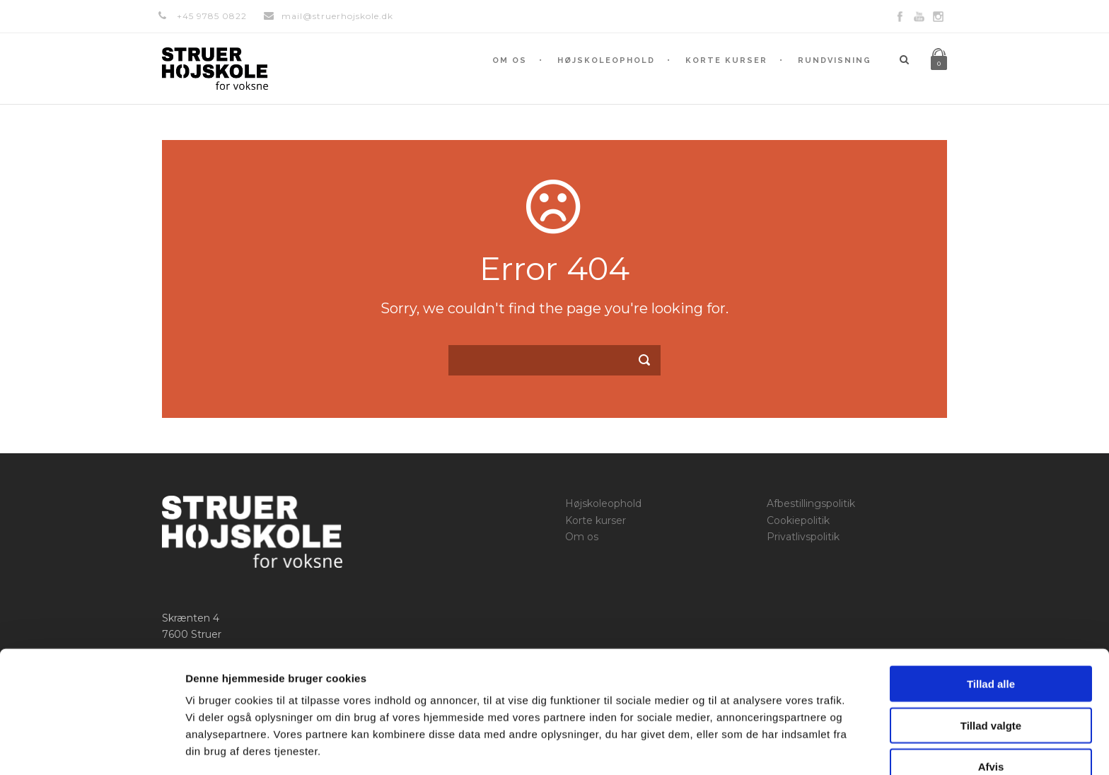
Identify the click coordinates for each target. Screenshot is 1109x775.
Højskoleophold (606, 60)
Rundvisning (834, 60)
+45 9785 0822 (212, 16)
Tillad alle (991, 634)
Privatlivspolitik (803, 536)
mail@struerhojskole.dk (337, 16)
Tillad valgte (990, 676)
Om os (509, 60)
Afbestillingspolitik (811, 503)
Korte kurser (726, 60)
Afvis (991, 717)
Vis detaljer (735, 747)
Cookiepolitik (798, 520)
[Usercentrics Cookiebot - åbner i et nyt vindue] (91, 747)
